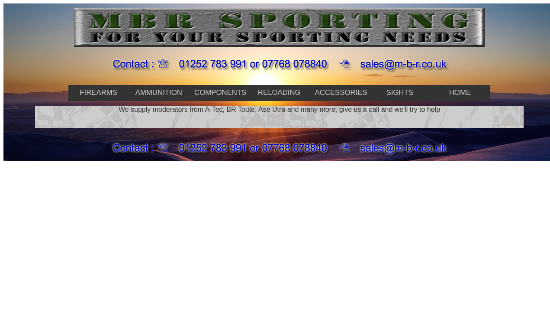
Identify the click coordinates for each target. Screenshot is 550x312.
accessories (341, 92)
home (460, 92)
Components (220, 92)
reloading (279, 92)
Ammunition (158, 92)
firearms (98, 92)
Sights (399, 92)
